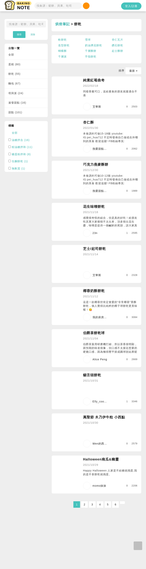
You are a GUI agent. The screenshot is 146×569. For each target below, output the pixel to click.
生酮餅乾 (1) (20, 161)
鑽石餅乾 (117, 45)
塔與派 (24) (15, 93)
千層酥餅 (90, 50)
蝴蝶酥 (62, 50)
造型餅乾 (64, 45)
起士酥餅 (117, 50)
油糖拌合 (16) (21, 140)
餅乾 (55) (14, 73)
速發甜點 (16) (17, 102)
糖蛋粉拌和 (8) (21, 154)
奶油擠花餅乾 (93, 45)
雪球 (88, 39)
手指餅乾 (90, 56)
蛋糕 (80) (14, 64)
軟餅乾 (62, 39)
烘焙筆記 (62, 24)
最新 (133, 70)
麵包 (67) (14, 83)
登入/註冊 (131, 6)
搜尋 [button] (19, 34)
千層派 (62, 56)
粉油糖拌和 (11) (22, 147)
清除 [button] (32, 34)
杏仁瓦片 (117, 39)
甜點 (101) (15, 112)
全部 (11, 54)
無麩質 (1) (18, 168)
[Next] (122, 502)
